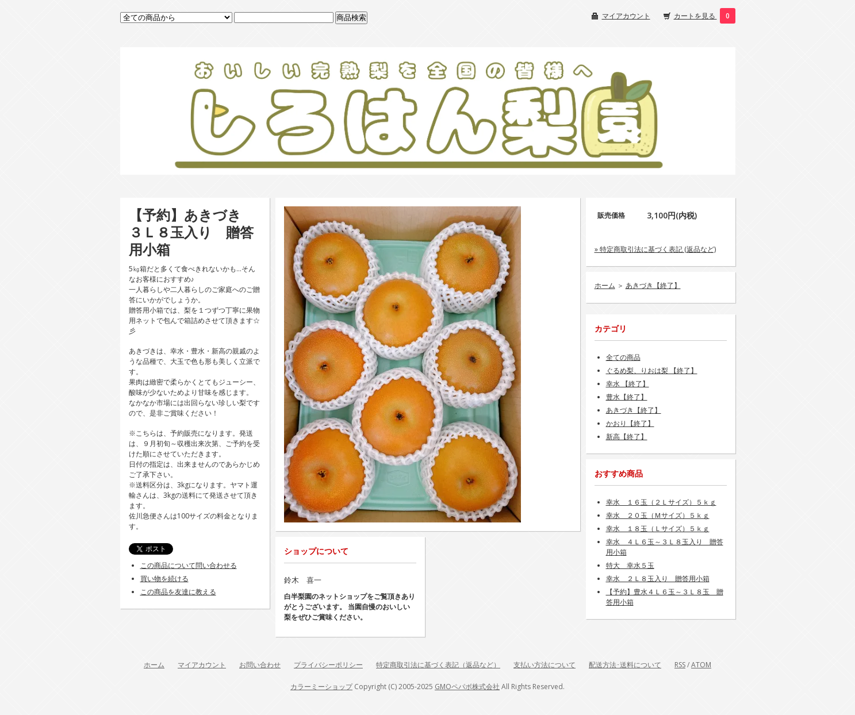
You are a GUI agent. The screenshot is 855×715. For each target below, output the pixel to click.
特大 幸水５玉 (630, 565)
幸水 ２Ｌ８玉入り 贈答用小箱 (658, 578)
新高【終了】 (626, 436)
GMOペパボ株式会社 (467, 686)
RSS (679, 665)
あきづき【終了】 (653, 285)
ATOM (701, 665)
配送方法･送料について (625, 665)
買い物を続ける (164, 578)
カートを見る (695, 16)
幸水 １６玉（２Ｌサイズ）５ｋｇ (661, 502)
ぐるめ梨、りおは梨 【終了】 (651, 370)
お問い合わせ (260, 665)
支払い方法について (544, 665)
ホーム (605, 285)
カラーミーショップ (321, 686)
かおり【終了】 (630, 423)
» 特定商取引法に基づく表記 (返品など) (655, 249)
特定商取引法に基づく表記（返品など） (438, 665)
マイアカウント (626, 16)
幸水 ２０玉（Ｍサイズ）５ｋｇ (658, 515)
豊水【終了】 (626, 397)
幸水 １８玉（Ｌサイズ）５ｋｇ (658, 528)
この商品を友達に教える (178, 592)
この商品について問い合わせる (188, 565)
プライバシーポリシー (328, 665)
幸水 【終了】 (627, 384)
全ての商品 (623, 357)
